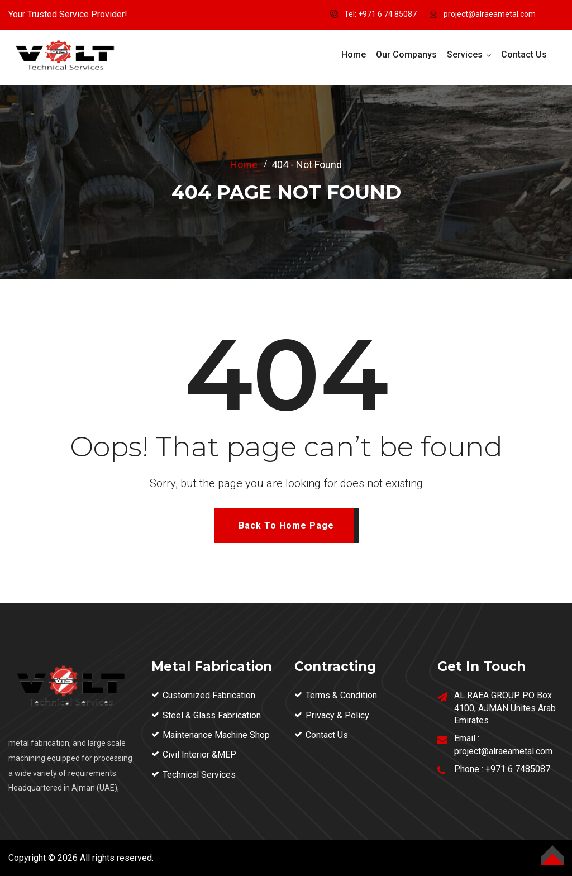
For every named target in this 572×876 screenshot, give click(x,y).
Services (465, 54)
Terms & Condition (341, 695)
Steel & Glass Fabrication (212, 715)
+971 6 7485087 (517, 769)
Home (353, 54)
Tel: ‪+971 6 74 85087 (380, 13)
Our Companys (406, 54)
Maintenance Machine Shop (216, 735)
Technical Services (199, 774)
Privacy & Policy (337, 715)
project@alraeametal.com (490, 13)
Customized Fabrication (209, 695)
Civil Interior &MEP (199, 754)
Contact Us (524, 54)
